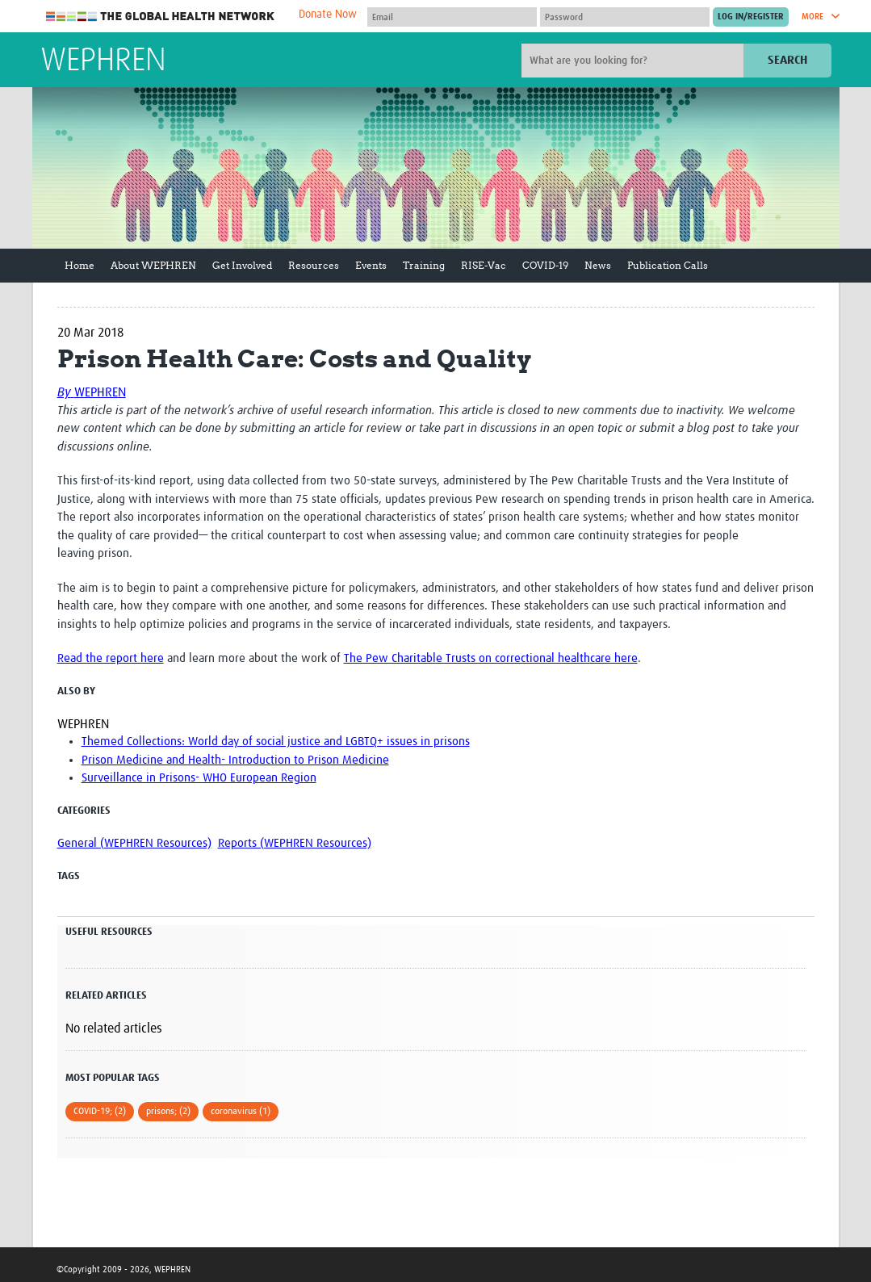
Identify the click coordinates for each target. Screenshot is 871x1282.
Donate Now (328, 14)
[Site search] (634, 61)
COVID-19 (545, 265)
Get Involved (242, 265)
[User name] (452, 17)
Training (424, 265)
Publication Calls (667, 265)
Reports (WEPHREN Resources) (294, 843)
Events (371, 265)
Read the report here (110, 658)
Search (787, 60)
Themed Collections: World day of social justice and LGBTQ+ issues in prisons (276, 741)
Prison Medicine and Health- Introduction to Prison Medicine (235, 760)
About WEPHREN (153, 265)
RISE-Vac (483, 265)
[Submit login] (751, 17)
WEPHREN (103, 61)
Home (79, 265)
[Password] (625, 17)
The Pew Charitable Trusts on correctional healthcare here (491, 658)
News (597, 265)
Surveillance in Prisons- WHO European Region (199, 778)
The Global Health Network (160, 16)
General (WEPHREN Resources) (134, 843)
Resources (313, 265)
